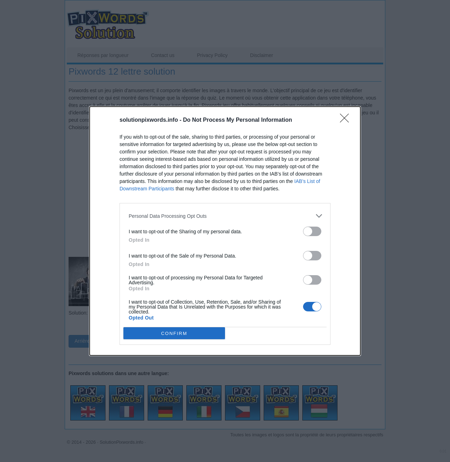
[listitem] (225, 216)
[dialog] (225, 231)
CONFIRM (174, 333)
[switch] (312, 231)
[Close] (346, 120)
